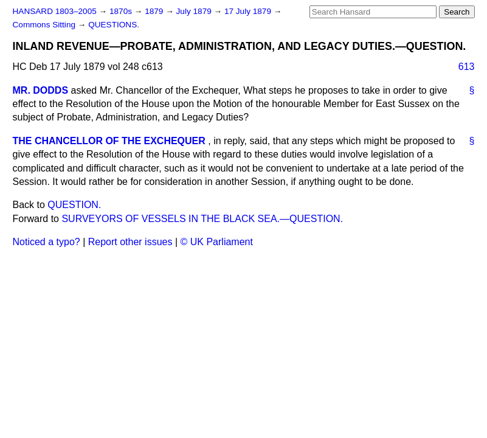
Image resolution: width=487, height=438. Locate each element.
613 (466, 66)
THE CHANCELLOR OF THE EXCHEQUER (109, 141)
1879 (155, 11)
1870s (121, 11)
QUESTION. (74, 205)
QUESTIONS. (113, 24)
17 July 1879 (249, 11)
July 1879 (195, 11)
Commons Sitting (45, 24)
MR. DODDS (41, 90)
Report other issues (130, 242)
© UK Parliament (217, 242)
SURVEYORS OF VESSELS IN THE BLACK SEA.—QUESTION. (202, 219)
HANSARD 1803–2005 (55, 11)
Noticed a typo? (46, 242)
